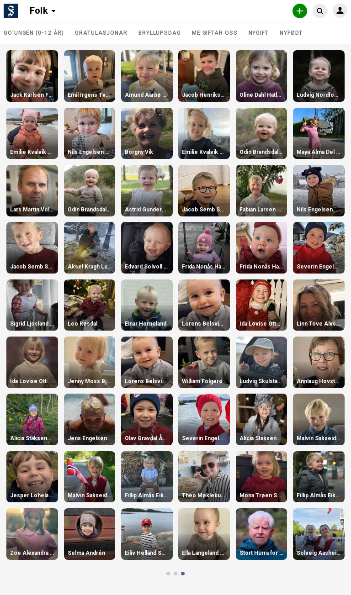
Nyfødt (291, 33)
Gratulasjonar (101, 33)
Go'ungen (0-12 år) (34, 33)
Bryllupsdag (159, 33)
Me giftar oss (215, 33)
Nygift (259, 33)
